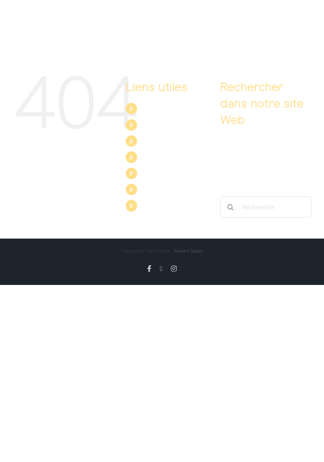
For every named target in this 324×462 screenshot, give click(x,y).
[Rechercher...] (265, 207)
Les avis (154, 141)
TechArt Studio (188, 250)
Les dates (156, 125)
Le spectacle (160, 108)
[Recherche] (230, 207)
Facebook (156, 173)
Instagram (157, 205)
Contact (153, 157)
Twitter (151, 189)
